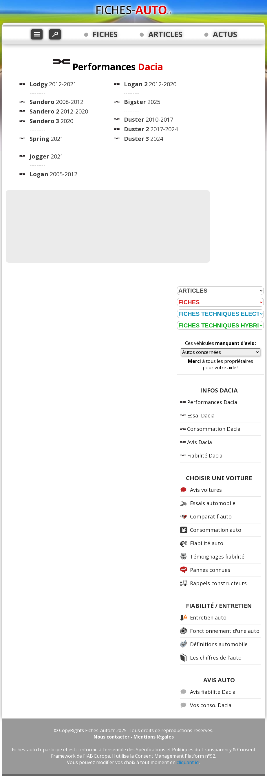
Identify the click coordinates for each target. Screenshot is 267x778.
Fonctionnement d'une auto (224, 630)
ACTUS (225, 34)
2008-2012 (56, 102)
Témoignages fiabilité (217, 556)
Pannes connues (210, 569)
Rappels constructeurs (218, 583)
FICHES (105, 34)
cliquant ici (188, 762)
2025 (142, 102)
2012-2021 (53, 84)
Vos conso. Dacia (210, 705)
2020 (51, 121)
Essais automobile (212, 503)
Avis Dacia (199, 442)
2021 (46, 139)
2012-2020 (59, 111)
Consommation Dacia (213, 428)
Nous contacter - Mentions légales (134, 737)
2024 (143, 139)
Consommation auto (215, 529)
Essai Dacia (201, 415)
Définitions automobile (219, 644)
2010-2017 (148, 119)
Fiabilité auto (206, 543)
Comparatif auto (211, 516)
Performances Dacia (212, 402)
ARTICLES (165, 34)
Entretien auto (208, 617)
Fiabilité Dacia (204, 455)
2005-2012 (53, 174)
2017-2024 (151, 129)
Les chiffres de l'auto (216, 657)
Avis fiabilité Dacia (212, 691)
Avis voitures (206, 489)
